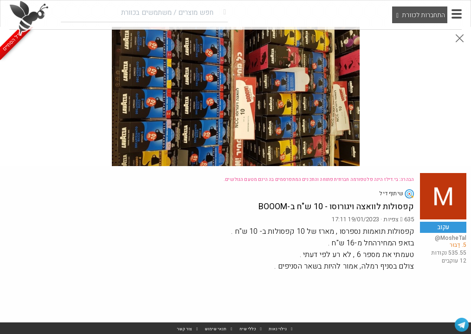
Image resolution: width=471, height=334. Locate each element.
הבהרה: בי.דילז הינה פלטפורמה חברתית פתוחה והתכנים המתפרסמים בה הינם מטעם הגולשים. (319, 179)
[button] (457, 14)
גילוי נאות (278, 329)
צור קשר (184, 329)
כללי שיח (247, 329)
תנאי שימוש (215, 329)
